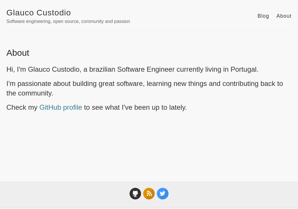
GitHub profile (60, 107)
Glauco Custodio (38, 12)
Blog (263, 16)
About (284, 16)
